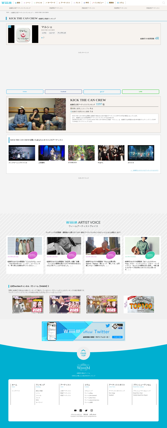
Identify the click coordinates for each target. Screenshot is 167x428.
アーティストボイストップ (117, 391)
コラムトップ (89, 391)
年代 (37, 400)
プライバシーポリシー (76, 414)
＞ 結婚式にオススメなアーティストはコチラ (144, 170)
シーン (38, 393)
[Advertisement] (83, 70)
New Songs (112, 393)
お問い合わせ (93, 414)
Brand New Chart (138, 393)
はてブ (102, 92)
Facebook (63, 91)
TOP (7, 12)
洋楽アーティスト (65, 395)
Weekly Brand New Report (140, 395)
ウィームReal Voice (90, 398)
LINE (140, 91)
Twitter (25, 91)
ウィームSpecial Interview (92, 400)
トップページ (16, 391)
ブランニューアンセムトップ (141, 391)
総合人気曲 (39, 391)
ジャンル (38, 395)
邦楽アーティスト (65, 393)
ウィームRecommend (91, 395)
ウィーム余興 (89, 402)
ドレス (38, 398)
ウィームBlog (88, 393)
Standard (111, 395)
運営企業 (86, 414)
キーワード (39, 402)
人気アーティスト (65, 391)
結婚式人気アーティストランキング (22, 12)
